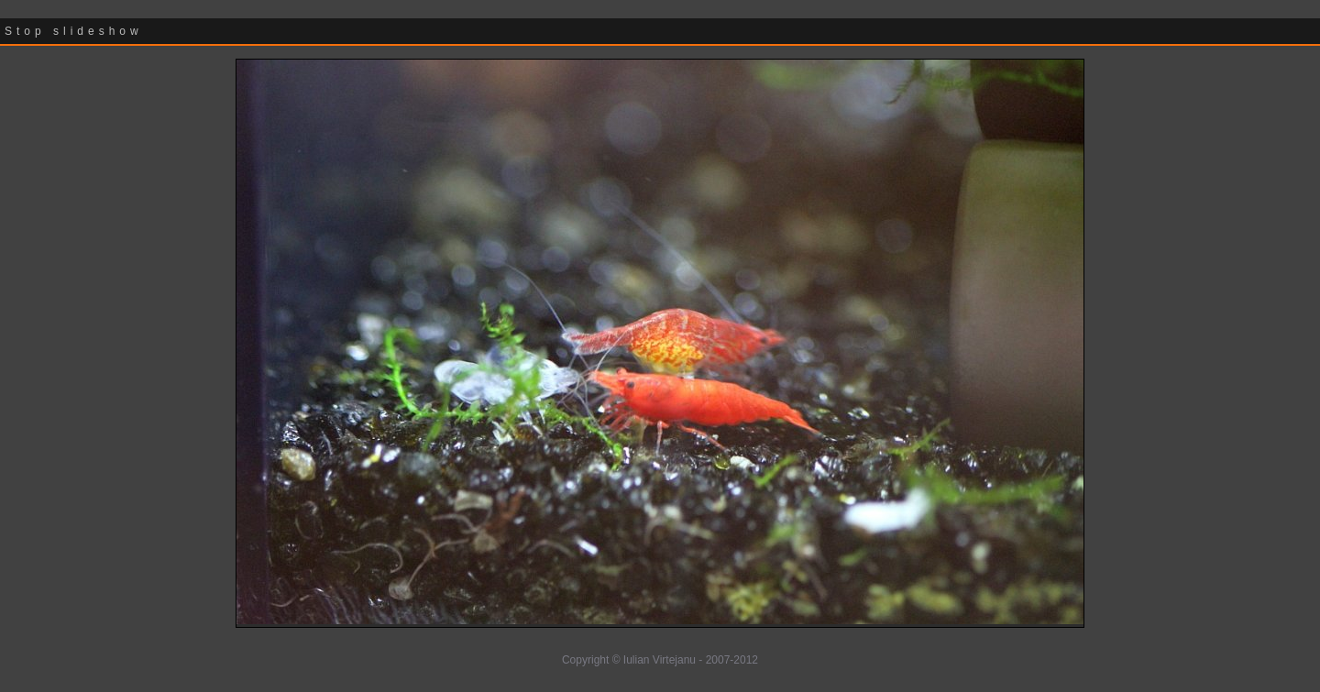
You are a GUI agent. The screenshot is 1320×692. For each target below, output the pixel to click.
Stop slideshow (74, 31)
